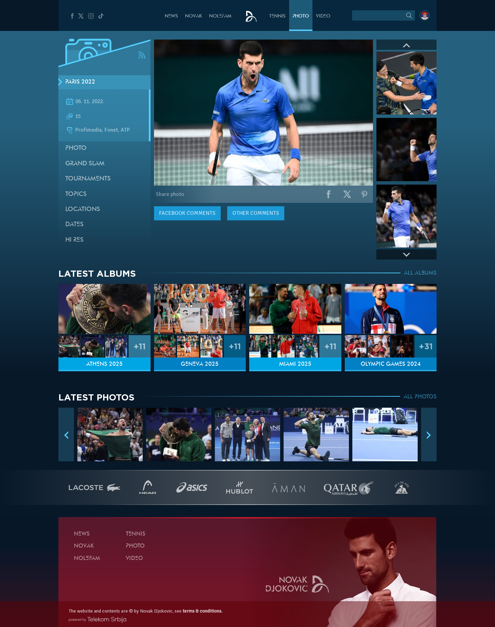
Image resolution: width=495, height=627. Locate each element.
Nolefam (220, 16)
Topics (76, 194)
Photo (301, 16)
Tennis (277, 16)
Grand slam (84, 164)
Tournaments (88, 179)
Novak (193, 16)
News (171, 16)
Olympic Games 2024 (391, 364)
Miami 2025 (295, 364)
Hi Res (74, 240)
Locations (82, 209)
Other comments (255, 213)
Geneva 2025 (200, 364)
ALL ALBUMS (420, 273)
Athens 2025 (104, 364)
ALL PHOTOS (420, 397)
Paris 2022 (80, 82)
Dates (74, 224)
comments (187, 213)
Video (323, 16)
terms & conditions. (202, 611)
